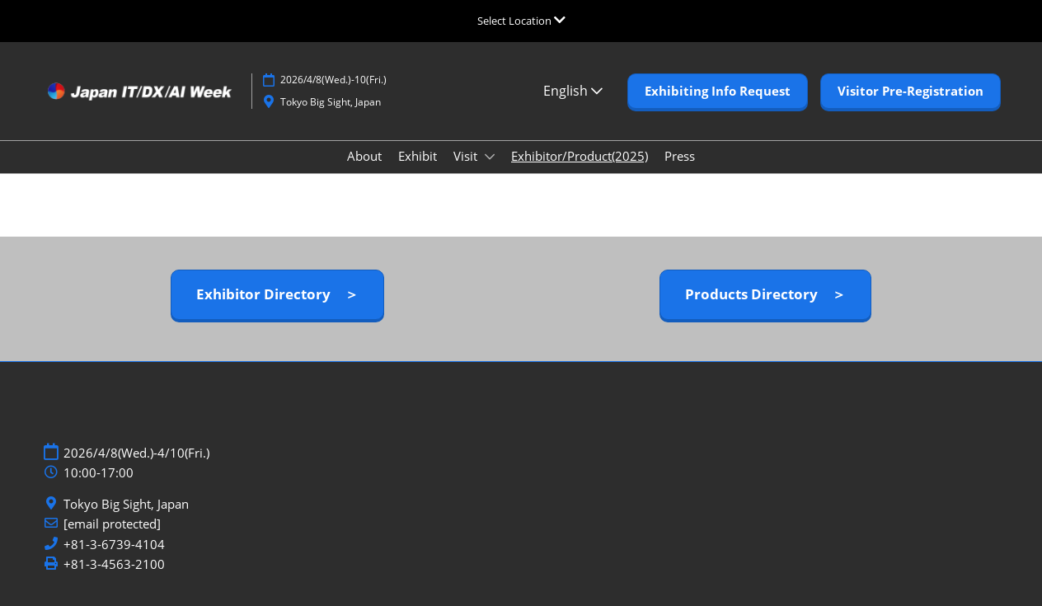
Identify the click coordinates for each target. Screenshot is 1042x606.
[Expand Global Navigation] (521, 20)
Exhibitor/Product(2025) (579, 156)
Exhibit (417, 156)
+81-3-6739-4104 (114, 544)
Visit (467, 156)
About (364, 156)
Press (679, 156)
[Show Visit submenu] (490, 156)
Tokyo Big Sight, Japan (126, 504)
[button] (717, 91)
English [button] (573, 91)
